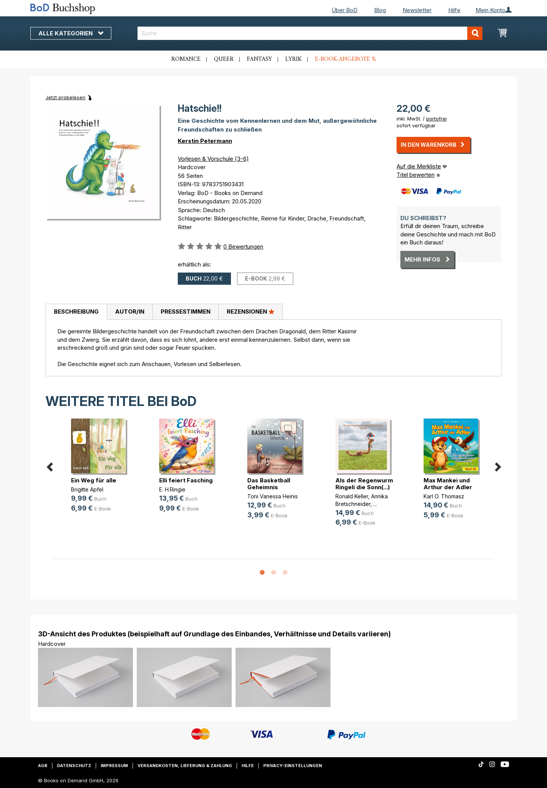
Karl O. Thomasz (444, 496)
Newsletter (417, 10)
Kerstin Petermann (205, 140)
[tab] (76, 312)
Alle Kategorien (70, 33)
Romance (186, 59)
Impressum (114, 765)
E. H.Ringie (172, 489)
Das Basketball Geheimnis (268, 484)
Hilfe (454, 10)
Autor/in (129, 311)
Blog (380, 10)
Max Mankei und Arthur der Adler (448, 484)
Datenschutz (74, 765)
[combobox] (310, 33)
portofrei (436, 119)
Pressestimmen (185, 311)
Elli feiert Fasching (186, 480)
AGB (42, 765)
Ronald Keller (351, 496)
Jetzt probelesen (65, 97)
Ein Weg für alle (93, 480)
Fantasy (259, 59)
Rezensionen (250, 311)
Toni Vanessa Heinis (272, 496)
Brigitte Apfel (87, 489)
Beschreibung (76, 311)
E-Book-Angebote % (345, 59)
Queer (224, 59)
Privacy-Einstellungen (292, 765)
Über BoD (344, 10)
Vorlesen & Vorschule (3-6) (213, 158)
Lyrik (293, 59)
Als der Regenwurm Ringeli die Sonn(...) (364, 484)
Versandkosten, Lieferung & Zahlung (185, 765)
